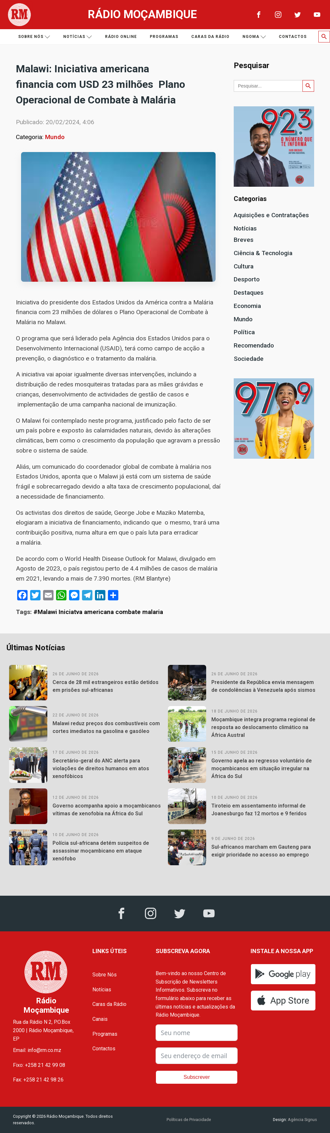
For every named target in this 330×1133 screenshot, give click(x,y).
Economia (247, 306)
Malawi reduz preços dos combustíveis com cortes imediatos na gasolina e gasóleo (106, 727)
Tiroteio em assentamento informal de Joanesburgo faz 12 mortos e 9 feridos (259, 810)
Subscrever (196, 1077)
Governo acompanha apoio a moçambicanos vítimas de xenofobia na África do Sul (107, 810)
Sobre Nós (104, 975)
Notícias (77, 37)
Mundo (55, 137)
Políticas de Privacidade (189, 1119)
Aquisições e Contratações (271, 215)
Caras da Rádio (210, 36)
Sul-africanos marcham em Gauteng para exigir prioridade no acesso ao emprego (261, 851)
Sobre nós (34, 37)
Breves (243, 239)
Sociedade (249, 358)
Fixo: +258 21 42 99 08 (39, 1065)
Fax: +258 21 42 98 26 (38, 1080)
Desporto (247, 279)
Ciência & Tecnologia (263, 253)
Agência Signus (302, 1119)
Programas (164, 36)
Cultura (243, 266)
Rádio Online (121, 36)
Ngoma (254, 37)
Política (244, 332)
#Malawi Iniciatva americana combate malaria (98, 612)
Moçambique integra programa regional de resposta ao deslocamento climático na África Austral (263, 727)
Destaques (249, 292)
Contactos (293, 36)
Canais (100, 1019)
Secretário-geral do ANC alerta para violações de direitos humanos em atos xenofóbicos (101, 768)
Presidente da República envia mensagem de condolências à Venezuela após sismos (263, 686)
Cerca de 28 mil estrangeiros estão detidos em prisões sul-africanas (106, 686)
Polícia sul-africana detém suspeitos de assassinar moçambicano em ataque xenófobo (101, 851)
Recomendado (254, 345)
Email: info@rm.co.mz (37, 1050)
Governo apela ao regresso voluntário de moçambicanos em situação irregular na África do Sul (261, 768)
